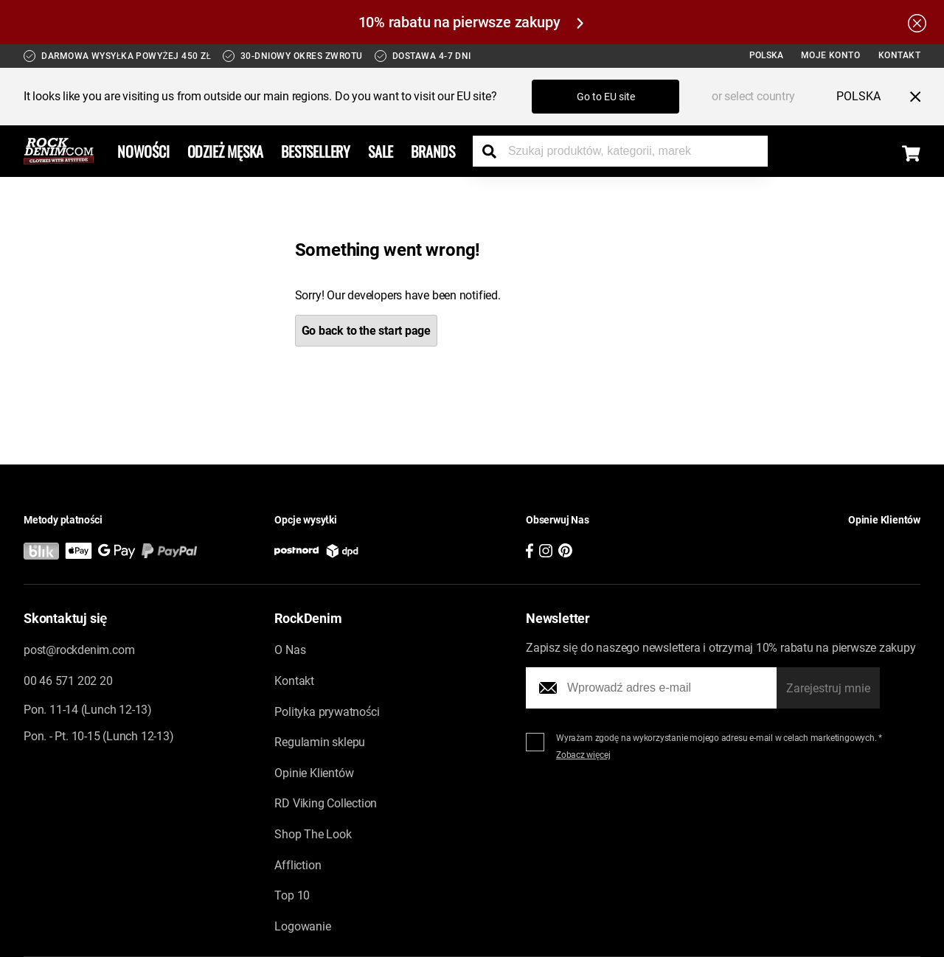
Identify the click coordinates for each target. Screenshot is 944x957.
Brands (433, 151)
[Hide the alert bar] (917, 22)
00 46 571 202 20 (68, 681)
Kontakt (899, 55)
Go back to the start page (366, 331)
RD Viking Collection (325, 803)
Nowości (143, 151)
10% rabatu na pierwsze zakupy (470, 22)
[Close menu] (909, 97)
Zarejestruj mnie (828, 688)
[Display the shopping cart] (911, 153)
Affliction (297, 865)
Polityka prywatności (326, 712)
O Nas (289, 650)
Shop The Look (312, 834)
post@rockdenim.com (79, 650)
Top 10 (292, 895)
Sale (380, 151)
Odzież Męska (225, 151)
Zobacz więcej (583, 755)
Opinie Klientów (313, 773)
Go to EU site (606, 96)
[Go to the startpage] (59, 151)
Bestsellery (315, 151)
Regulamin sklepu (319, 742)
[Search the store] (494, 151)
